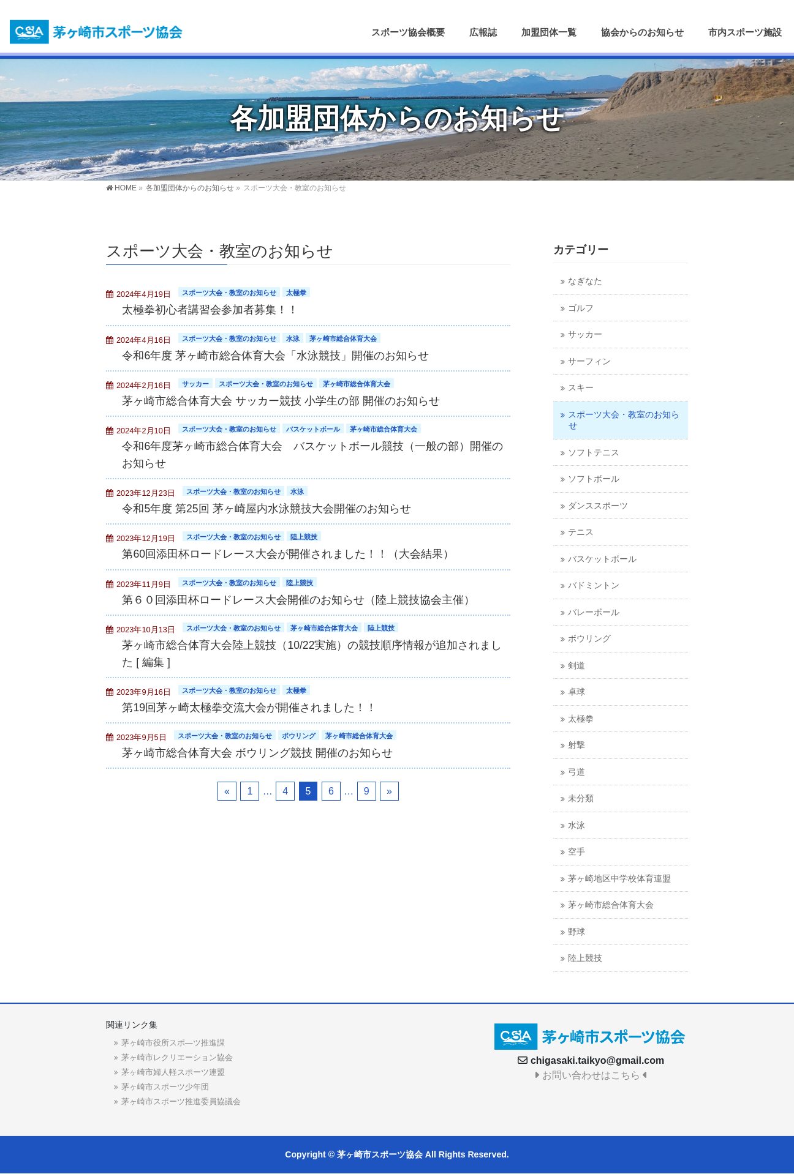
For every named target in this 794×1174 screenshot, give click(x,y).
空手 (576, 851)
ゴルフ (581, 308)
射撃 (576, 745)
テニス (581, 532)
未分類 (581, 798)
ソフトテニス (593, 452)
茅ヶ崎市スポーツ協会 (380, 1154)
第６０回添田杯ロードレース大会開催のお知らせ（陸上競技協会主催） (298, 600)
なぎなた (585, 281)
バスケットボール (313, 429)
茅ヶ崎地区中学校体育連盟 (619, 878)
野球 (576, 932)
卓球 (576, 692)
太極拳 (296, 292)
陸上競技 (303, 536)
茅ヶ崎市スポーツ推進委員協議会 (181, 1101)
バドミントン (593, 585)
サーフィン (589, 361)
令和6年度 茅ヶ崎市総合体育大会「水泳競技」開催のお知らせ (275, 356)
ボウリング (299, 735)
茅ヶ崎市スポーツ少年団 (165, 1086)
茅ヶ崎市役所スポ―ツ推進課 (173, 1042)
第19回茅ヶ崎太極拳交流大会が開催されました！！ (249, 707)
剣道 (576, 665)
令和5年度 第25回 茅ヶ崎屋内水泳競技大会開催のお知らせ (266, 509)
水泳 (293, 338)
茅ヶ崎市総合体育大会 (343, 338)
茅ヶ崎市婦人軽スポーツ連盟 (173, 1072)
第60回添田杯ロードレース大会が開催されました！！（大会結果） (288, 554)
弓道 (576, 772)
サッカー (195, 383)
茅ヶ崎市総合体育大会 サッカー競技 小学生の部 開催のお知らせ (281, 401)
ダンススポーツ (598, 505)
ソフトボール (593, 479)
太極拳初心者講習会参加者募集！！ (210, 310)
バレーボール (593, 612)
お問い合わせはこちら (591, 1075)
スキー (581, 387)
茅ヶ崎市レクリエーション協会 (177, 1057)
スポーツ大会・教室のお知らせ (229, 292)
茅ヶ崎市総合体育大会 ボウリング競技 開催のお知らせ (257, 753)
